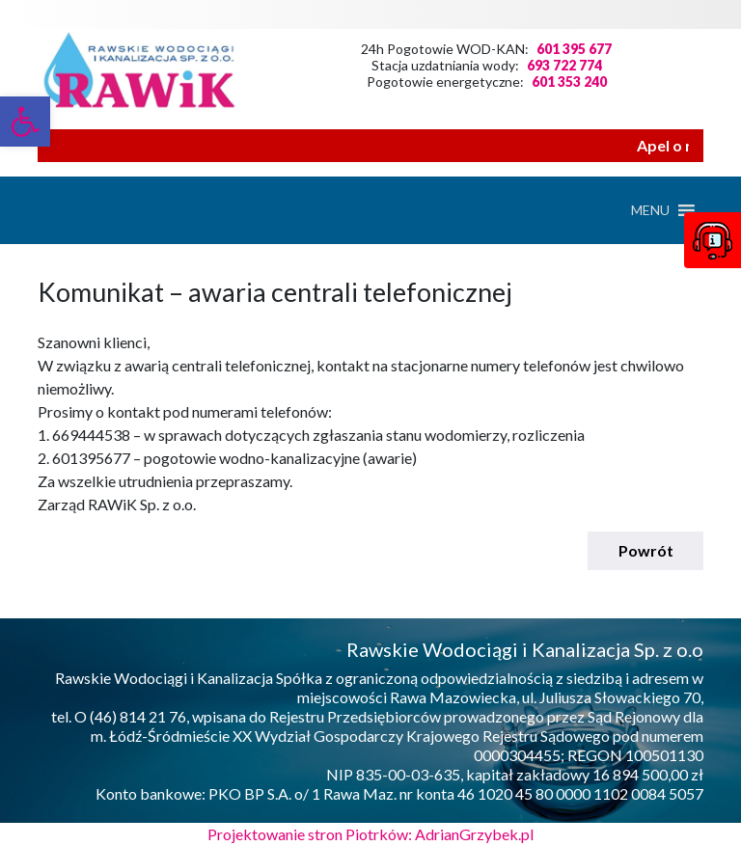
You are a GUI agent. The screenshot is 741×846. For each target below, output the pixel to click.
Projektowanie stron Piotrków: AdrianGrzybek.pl (370, 834)
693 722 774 (564, 65)
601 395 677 (574, 49)
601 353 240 (569, 81)
